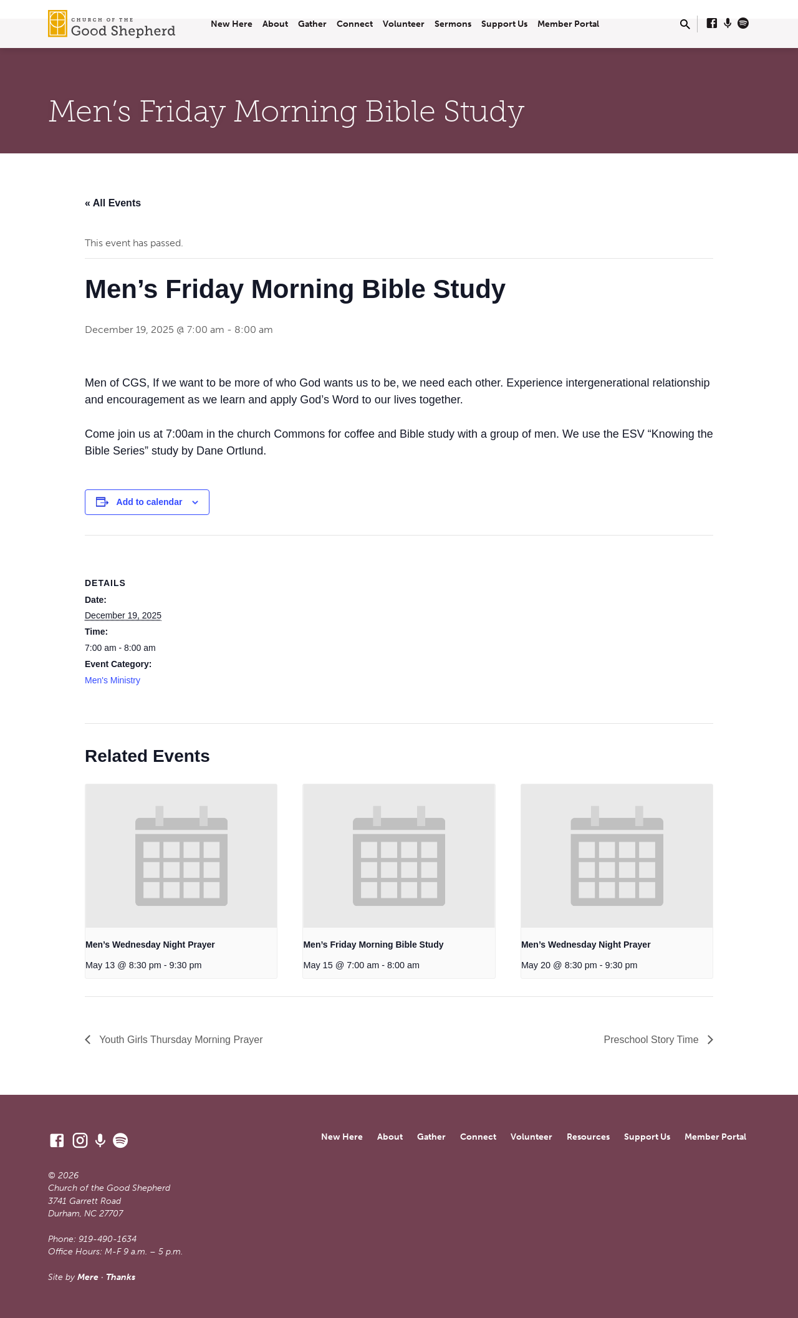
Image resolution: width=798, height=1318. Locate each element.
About (275, 24)
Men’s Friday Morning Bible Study (373, 945)
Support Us (504, 24)
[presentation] (181, 856)
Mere (88, 1277)
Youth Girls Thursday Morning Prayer (180, 1039)
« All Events (113, 203)
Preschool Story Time (653, 1039)
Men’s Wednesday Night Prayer (150, 945)
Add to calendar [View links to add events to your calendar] (150, 502)
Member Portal (568, 24)
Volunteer (404, 24)
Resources (588, 1137)
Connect (355, 24)
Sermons (453, 24)
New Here (231, 24)
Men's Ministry (112, 680)
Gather (312, 24)
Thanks (120, 1277)
